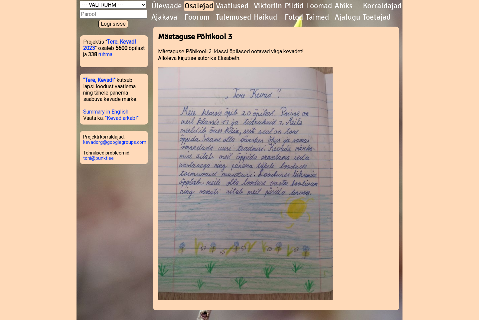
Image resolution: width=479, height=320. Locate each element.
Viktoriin (268, 6)
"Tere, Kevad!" (99, 80)
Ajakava (164, 17)
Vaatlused (232, 6)
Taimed (317, 17)
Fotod (294, 17)
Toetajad (377, 17)
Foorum (197, 17)
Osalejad (199, 6)
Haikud (265, 17)
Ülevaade (166, 6)
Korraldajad (382, 6)
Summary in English (105, 112)
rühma (105, 54)
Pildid (294, 6)
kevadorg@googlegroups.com (114, 142)
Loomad (319, 6)
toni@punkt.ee (98, 158)
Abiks (344, 6)
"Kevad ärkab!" (122, 118)
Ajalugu (347, 17)
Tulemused (233, 17)
